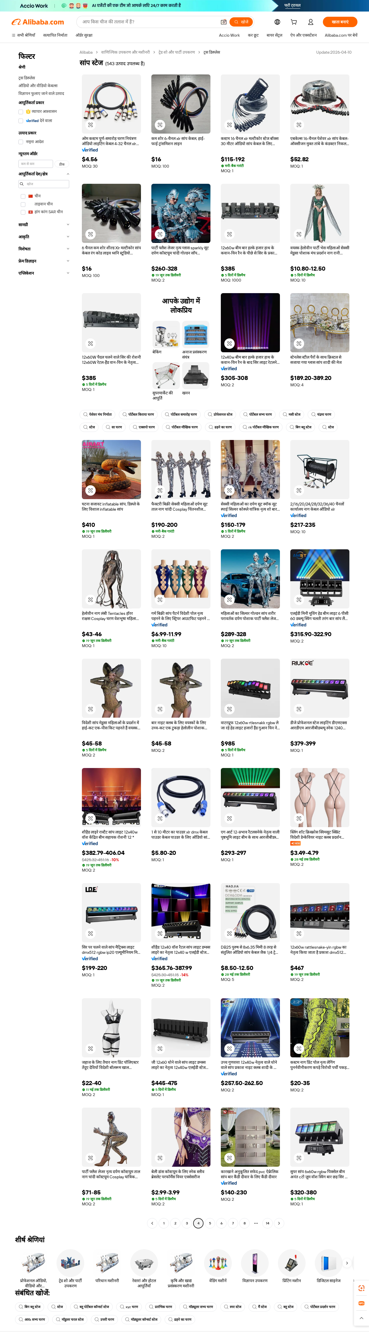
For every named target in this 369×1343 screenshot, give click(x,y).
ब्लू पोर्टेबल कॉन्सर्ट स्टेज (91, 1307)
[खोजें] (241, 22)
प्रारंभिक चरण (160, 1307)
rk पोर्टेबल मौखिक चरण (261, 427)
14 (267, 1223)
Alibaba (86, 52)
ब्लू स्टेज (285, 1307)
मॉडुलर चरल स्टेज (70, 1319)
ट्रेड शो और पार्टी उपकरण (177, 52)
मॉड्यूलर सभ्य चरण (198, 1307)
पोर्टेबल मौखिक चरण (182, 427)
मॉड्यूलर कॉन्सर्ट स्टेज (141, 1319)
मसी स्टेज (291, 414)
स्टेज (89, 427)
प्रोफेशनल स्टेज (220, 414)
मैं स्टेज (259, 1307)
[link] (361, 1288)
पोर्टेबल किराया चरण (138, 414)
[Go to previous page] (152, 1223)
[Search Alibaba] (149, 22)
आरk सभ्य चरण (32, 1319)
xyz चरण (129, 1307)
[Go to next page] (279, 1223)
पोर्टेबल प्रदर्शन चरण (319, 1307)
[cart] (295, 22)
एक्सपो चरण (144, 427)
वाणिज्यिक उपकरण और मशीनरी (125, 52)
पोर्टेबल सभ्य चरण (257, 414)
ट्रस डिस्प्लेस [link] (212, 52)
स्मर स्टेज (232, 1307)
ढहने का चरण (220, 427)
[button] (223, 21)
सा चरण (114, 427)
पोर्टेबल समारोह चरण (181, 414)
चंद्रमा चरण (321, 414)
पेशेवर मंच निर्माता (97, 414)
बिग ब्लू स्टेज (300, 427)
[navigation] (44, 638)
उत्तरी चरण (104, 1319)
